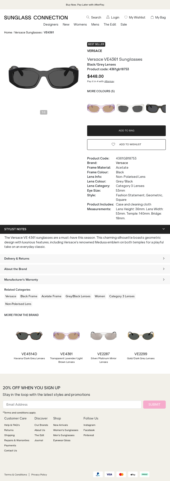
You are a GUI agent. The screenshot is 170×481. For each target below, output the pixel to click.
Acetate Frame (51, 296)
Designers (50, 24)
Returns (8, 430)
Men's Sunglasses (63, 435)
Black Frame (28, 296)
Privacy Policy (39, 474)
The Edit (110, 24)
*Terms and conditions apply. (19, 412)
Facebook (89, 430)
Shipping (9, 435)
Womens (80, 24)
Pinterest (89, 435)
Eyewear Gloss (61, 440)
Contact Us (10, 450)
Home (8, 32)
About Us (40, 430)
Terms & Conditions (15, 474)
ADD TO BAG (126, 130)
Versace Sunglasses (28, 32)
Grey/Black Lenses (78, 296)
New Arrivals (60, 425)
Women (100, 296)
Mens (95, 24)
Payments (10, 445)
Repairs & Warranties (16, 440)
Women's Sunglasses (65, 430)
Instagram (89, 425)
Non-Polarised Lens (18, 304)
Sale (124, 24)
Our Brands (41, 425)
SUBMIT (154, 404)
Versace (94, 51)
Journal (39, 440)
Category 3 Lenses (122, 296)
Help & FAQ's (12, 425)
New (66, 24)
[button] (6, 345)
